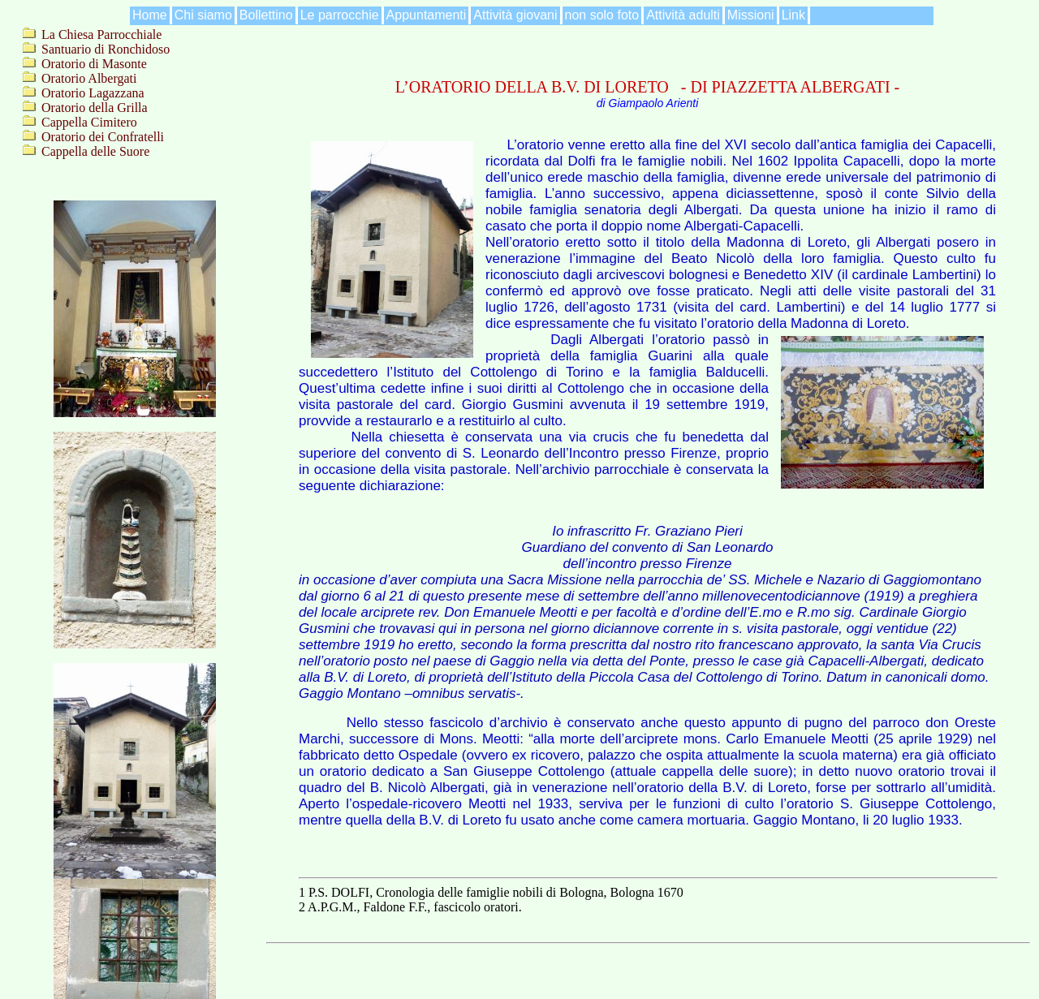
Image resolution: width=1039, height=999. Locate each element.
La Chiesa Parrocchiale (101, 34)
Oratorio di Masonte (94, 64)
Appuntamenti (426, 15)
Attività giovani (515, 15)
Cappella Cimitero (89, 122)
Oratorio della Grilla (94, 107)
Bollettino (266, 15)
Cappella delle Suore (95, 151)
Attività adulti (683, 15)
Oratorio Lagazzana (92, 93)
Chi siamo (203, 15)
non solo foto (602, 15)
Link (793, 15)
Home (149, 15)
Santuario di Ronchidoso (105, 49)
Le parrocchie (339, 15)
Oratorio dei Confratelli (102, 137)
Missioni (750, 15)
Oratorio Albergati (88, 78)
